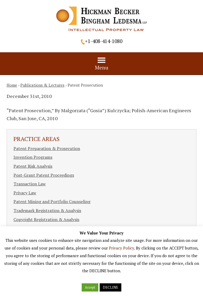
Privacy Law (24, 193)
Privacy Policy (121, 248)
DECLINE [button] (110, 287)
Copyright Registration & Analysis (46, 219)
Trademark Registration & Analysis (47, 210)
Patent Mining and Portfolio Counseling (51, 201)
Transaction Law (29, 184)
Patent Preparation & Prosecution (46, 148)
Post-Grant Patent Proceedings (43, 175)
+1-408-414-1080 (103, 41)
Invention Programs (32, 157)
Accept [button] (90, 287)
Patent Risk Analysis (32, 166)
